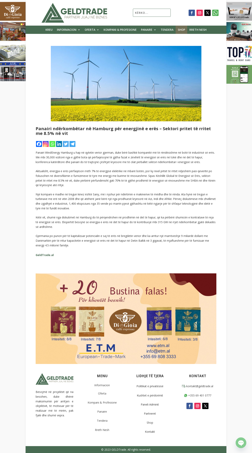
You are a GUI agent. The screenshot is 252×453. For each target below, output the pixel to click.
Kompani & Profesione (120, 30)
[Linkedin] (59, 144)
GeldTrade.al (45, 255)
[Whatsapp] (52, 144)
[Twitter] (66, 144)
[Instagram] (46, 144)
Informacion (66, 30)
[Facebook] (39, 144)
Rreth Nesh (198, 30)
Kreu (49, 30)
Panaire (146, 30)
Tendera (167, 30)
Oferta (90, 30)
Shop (181, 30)
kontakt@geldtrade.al (197, 386)
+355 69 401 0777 (197, 395)
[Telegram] (72, 144)
